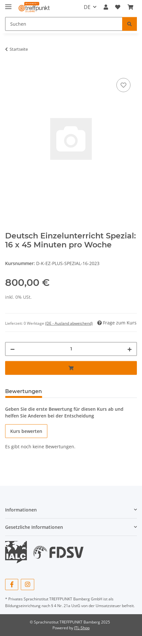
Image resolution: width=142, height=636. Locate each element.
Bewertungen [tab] (23, 391)
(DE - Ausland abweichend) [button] (69, 323)
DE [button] (87, 7)
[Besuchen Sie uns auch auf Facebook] (11, 584)
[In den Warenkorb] (10, 69)
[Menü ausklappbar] (8, 4)
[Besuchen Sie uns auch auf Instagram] (27, 584)
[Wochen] (71, 349)
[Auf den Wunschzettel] (123, 85)
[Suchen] (129, 24)
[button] (106, 7)
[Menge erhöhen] (129, 349)
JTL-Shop (82, 628)
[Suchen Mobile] (63, 24)
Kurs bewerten (26, 431)
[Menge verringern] (12, 349)
